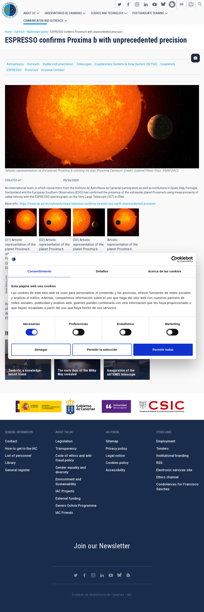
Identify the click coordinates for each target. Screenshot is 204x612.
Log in (190, 6)
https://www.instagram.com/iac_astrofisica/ (137, 6)
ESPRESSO (14, 65)
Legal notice (115, 451)
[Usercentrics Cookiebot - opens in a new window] (174, 259)
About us (28, 15)
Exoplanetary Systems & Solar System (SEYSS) (126, 60)
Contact (11, 437)
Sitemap (112, 437)
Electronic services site (174, 466)
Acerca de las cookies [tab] (164, 271)
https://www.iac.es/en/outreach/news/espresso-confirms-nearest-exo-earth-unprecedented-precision (88, 199)
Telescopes (84, 60)
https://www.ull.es (117, 402)
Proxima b (31, 65)
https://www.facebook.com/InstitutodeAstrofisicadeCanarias (128, 6)
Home (8, 27)
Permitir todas (163, 349)
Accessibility (115, 466)
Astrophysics (15, 60)
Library (10, 459)
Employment (165, 437)
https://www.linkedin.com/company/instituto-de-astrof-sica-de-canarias (145, 6)
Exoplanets (168, 60)
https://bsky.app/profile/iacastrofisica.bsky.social (163, 6)
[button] (21, 218)
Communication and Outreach (175, 15)
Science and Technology (97, 15)
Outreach (19, 27)
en (181, 6)
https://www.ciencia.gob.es (38, 402)
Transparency (66, 444)
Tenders (162, 444)
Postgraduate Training (135, 15)
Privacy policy (116, 444)
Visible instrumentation (58, 60)
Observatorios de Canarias (58, 15)
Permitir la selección (102, 349)
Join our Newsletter (102, 541)
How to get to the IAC (21, 444)
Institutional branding (172, 451)
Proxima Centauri (53, 65)
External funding (68, 494)
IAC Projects (64, 487)
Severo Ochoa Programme (75, 501)
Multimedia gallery (37, 27)
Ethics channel (167, 473)
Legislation (64, 437)
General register (17, 466)
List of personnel (18, 451)
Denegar (41, 349)
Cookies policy (117, 459)
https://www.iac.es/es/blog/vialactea (172, 6)
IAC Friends (64, 508)
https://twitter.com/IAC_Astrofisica (119, 6)
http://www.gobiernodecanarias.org (80, 402)
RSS (159, 459)
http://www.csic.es (161, 402)
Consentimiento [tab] (40, 271)
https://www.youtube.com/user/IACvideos (154, 6)
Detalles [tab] (102, 271)
